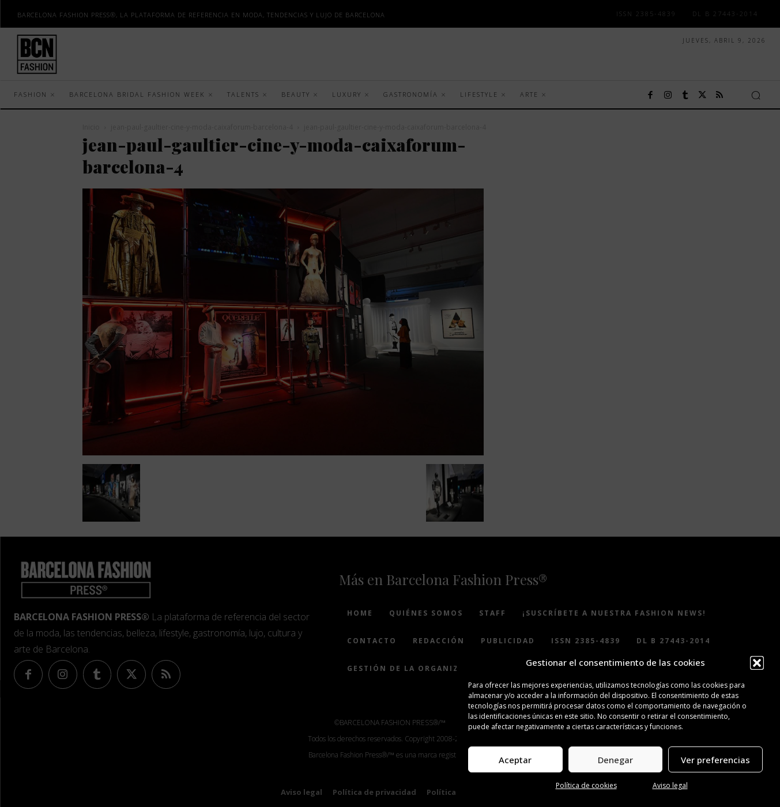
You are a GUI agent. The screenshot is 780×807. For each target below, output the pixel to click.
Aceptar (515, 759)
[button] (757, 663)
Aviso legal (670, 785)
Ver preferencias (715, 759)
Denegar (615, 759)
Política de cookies (586, 785)
